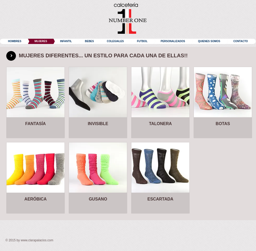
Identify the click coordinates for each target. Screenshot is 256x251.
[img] (160, 178)
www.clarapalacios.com (37, 240)
